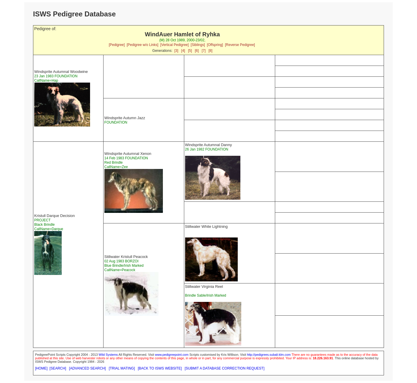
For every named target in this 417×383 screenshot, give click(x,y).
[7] (204, 51)
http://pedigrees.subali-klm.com (269, 354)
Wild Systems (108, 354)
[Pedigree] (117, 45)
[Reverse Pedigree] (240, 45)
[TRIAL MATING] (122, 368)
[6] (197, 51)
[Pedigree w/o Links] (142, 45)
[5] (190, 51)
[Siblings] (198, 45)
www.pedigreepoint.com (172, 354)
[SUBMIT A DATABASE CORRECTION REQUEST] (225, 368)
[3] (176, 51)
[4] (183, 51)
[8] (210, 51)
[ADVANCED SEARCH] (87, 368)
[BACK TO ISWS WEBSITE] (160, 368)
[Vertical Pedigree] (174, 45)
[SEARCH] (57, 368)
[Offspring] (215, 45)
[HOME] (41, 368)
